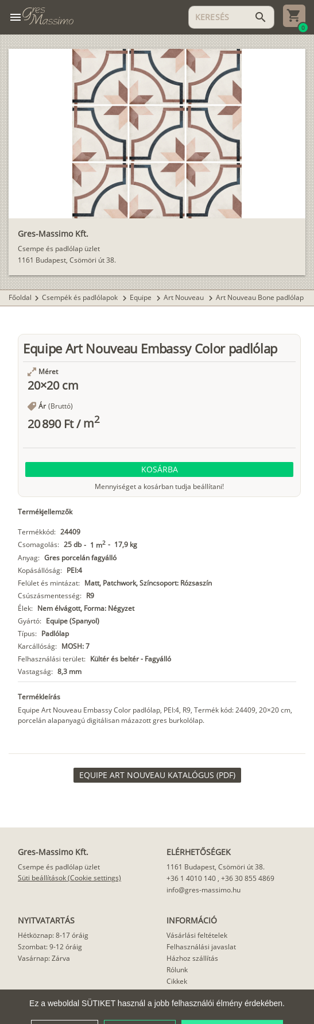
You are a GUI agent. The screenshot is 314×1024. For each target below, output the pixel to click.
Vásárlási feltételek (196, 935)
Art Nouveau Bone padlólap (260, 297)
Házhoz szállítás (192, 958)
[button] (159, 469)
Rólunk (177, 970)
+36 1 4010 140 (191, 878)
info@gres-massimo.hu (203, 890)
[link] (157, 775)
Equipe (141, 297)
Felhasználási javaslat (201, 947)
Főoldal (20, 297)
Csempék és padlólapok (80, 297)
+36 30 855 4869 (247, 878)
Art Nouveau (185, 297)
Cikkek (176, 981)
